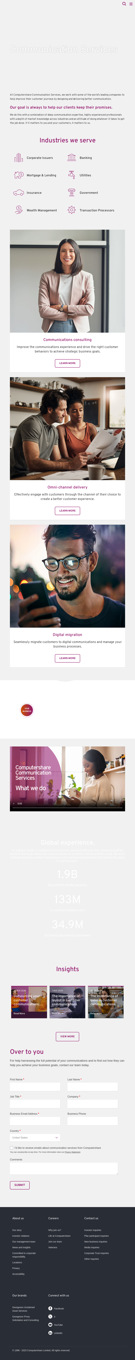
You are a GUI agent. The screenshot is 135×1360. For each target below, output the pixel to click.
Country (15, 1131)
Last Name (75, 1079)
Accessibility (18, 1274)
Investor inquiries (92, 1230)
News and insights (21, 1247)
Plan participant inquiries (96, 1236)
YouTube (55, 1324)
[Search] (124, 4)
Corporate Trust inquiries (96, 1253)
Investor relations (20, 1236)
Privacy (16, 1268)
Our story (17, 1230)
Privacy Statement (72, 1152)
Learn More (67, 363)
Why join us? (54, 1230)
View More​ (67, 1036)
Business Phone (77, 1113)
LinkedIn (55, 1332)
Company (74, 1096)
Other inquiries (91, 1259)
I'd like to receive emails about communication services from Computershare (58, 1148)
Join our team (55, 1241)
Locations (17, 1262)
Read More (19, 1013)
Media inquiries (91, 1247)
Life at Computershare (59, 1236)
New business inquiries (95, 1241)
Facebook (56, 1308)
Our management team (23, 1241)
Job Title (15, 1096)
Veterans (52, 1247)
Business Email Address (24, 1113)
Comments (16, 1159)
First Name (17, 1079)
